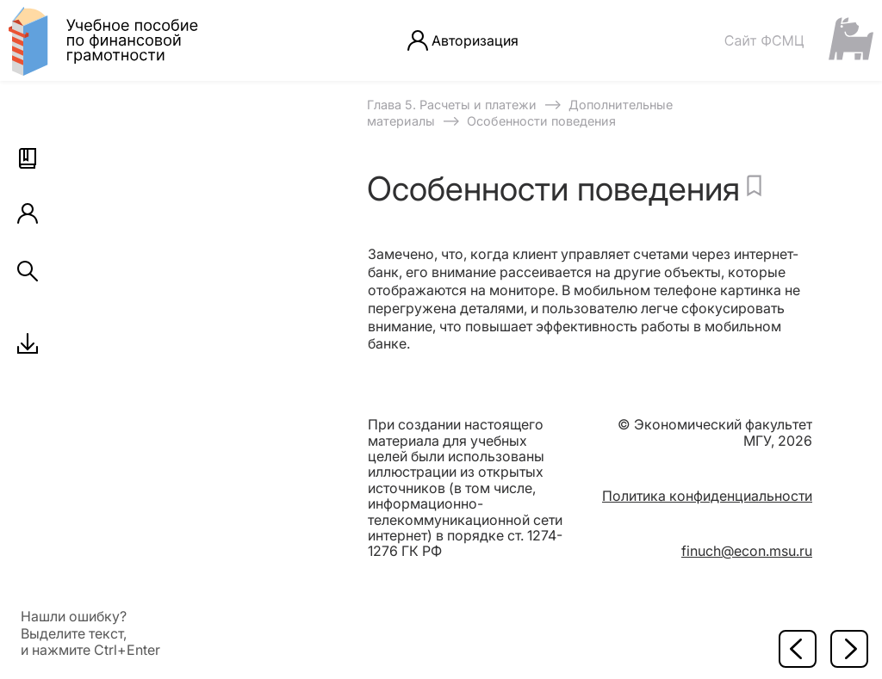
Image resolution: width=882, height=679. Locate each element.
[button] (27, 158)
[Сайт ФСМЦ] (798, 40)
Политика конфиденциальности (707, 495)
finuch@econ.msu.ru (746, 551)
